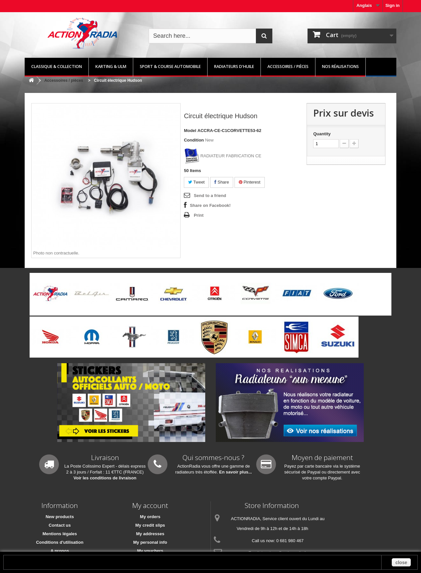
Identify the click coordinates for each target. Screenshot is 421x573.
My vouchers (150, 550)
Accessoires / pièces (288, 66)
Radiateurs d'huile (234, 66)
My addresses (150, 533)
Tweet (196, 182)
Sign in (392, 5)
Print (199, 215)
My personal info (150, 542)
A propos (59, 550)
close (401, 562)
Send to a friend (210, 195)
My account (150, 505)
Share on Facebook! (210, 205)
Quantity (322, 133)
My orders (150, 516)
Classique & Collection (56, 66)
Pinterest (249, 182)
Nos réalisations (340, 66)
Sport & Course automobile (170, 66)
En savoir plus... (235, 472)
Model (190, 130)
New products (60, 516)
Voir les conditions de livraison (105, 477)
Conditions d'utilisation (60, 542)
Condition (194, 140)
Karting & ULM (110, 66)
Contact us (60, 525)
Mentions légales (59, 533)
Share (221, 182)
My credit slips (150, 525)
